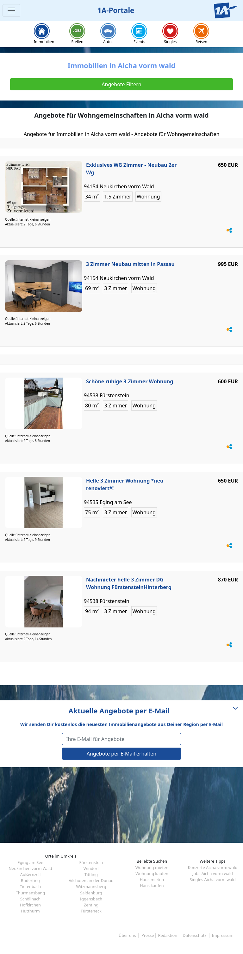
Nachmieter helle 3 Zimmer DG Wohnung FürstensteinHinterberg (128, 583)
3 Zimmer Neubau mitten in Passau (130, 264)
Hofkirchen (30, 905)
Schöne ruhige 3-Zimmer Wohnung (129, 381)
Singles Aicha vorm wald (212, 879)
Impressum (223, 935)
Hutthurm (30, 911)
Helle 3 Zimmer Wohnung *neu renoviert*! (125, 484)
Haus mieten (152, 879)
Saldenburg (91, 893)
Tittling (91, 874)
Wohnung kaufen (151, 873)
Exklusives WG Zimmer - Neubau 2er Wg (131, 168)
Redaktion (168, 935)
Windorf (91, 868)
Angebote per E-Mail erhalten (121, 753)
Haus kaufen (152, 885)
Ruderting (30, 880)
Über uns (127, 935)
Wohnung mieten (151, 867)
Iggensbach (91, 899)
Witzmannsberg (91, 886)
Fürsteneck (91, 911)
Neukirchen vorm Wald (30, 868)
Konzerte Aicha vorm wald (213, 867)
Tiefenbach (30, 886)
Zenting (91, 905)
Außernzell (30, 874)
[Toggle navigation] (11, 10)
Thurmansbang (30, 893)
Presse (147, 935)
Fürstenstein (91, 862)
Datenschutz (194, 935)
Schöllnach (30, 899)
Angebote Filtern (121, 84)
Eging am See (30, 862)
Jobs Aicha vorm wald (212, 873)
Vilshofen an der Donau (91, 880)
